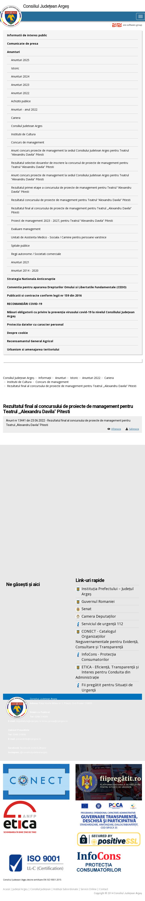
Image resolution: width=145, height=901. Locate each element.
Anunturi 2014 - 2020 (24, 270)
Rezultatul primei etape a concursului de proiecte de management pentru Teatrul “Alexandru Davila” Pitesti (71, 190)
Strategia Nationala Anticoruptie (31, 279)
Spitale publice (20, 245)
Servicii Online (89, 889)
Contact (103, 889)
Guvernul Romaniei (98, 601)
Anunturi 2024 (20, 76)
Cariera (15, 118)
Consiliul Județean (40, 889)
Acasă (6, 889)
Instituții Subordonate (65, 889)
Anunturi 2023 (20, 85)
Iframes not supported (72, 512)
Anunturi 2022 (20, 93)
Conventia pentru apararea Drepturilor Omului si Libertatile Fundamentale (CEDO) (66, 287)
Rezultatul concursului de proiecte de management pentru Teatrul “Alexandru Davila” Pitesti (70, 200)
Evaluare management (26, 229)
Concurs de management (27, 142)
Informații (44, 378)
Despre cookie (17, 333)
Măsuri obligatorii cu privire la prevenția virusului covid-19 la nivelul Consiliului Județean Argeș (70, 314)
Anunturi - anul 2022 (24, 109)
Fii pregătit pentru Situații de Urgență (107, 687)
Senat (86, 608)
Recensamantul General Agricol (30, 341)
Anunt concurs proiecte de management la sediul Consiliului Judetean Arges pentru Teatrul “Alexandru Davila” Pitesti (70, 152)
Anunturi (13, 52)
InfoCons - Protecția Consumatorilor (99, 657)
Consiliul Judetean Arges (26, 126)
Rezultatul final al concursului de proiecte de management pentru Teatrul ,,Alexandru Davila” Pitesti (71, 210)
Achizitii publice (21, 101)
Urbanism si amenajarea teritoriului (33, 349)
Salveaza (134, 429)
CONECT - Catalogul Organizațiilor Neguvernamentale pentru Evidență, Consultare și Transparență (107, 639)
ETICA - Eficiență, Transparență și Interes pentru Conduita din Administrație (107, 672)
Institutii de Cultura (23, 134)
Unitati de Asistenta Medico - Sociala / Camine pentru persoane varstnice (58, 237)
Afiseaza (116, 429)
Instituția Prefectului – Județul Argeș (107, 591)
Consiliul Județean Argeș (18, 378)
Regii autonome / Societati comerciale (36, 254)
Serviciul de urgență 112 (102, 623)
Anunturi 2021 (20, 262)
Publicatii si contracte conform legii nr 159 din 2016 (44, 295)
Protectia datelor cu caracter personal (35, 324)
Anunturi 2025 (20, 60)
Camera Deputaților (99, 616)
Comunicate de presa (22, 43)
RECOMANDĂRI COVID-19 (24, 304)
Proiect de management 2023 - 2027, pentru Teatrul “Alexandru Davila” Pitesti (62, 221)
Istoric (15, 68)
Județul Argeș (20, 889)
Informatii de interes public (27, 35)
